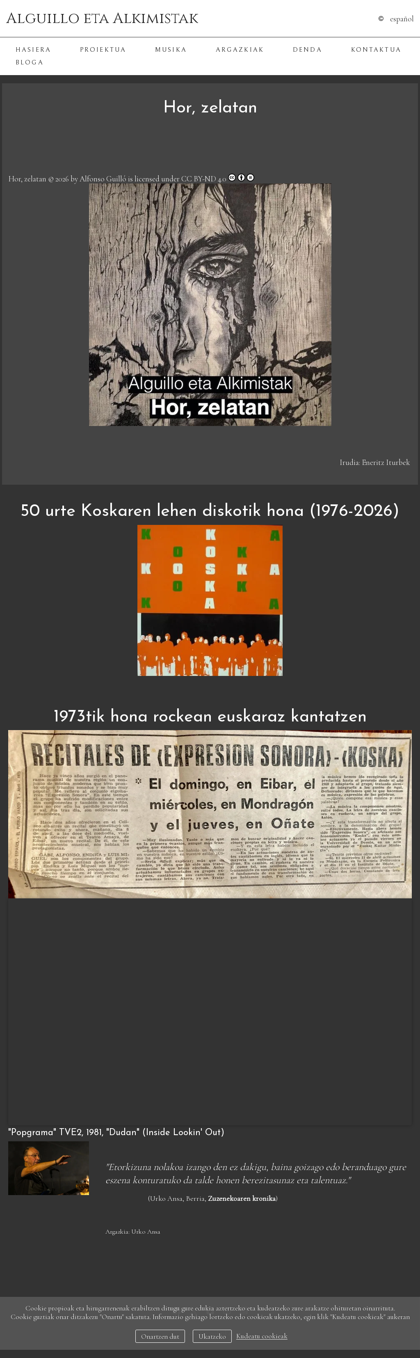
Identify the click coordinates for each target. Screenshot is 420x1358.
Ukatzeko (212, 1336)
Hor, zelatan (27, 178)
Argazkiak (240, 49)
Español (402, 18)
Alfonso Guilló (103, 178)
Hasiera (33, 49)
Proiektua (103, 49)
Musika (171, 49)
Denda (307, 49)
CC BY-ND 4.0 (203, 178)
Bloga (30, 62)
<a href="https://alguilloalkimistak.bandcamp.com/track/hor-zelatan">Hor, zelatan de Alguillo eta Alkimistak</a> (210, 149)
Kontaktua (376, 49)
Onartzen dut (160, 1336)
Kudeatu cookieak (262, 1336)
